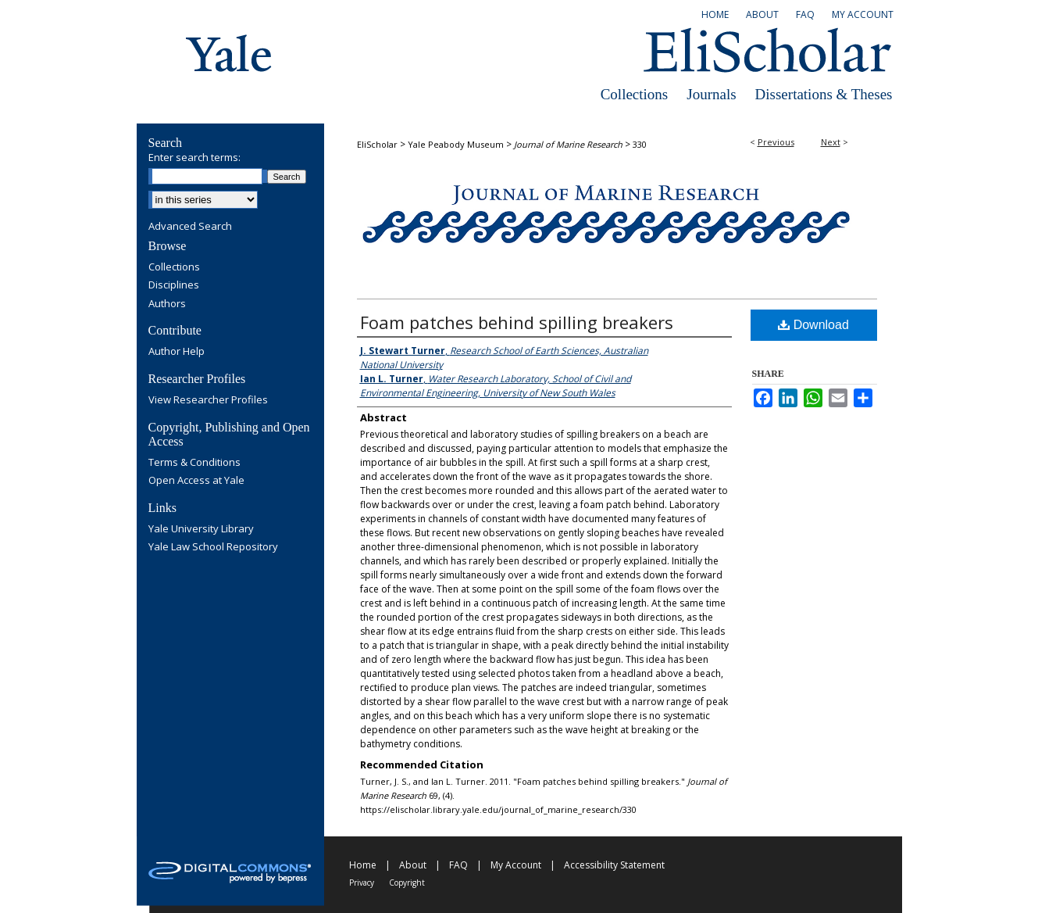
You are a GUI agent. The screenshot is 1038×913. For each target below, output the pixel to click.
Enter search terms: (194, 157)
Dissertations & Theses (824, 94)
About (412, 865)
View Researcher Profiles (208, 400)
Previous (776, 142)
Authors (167, 304)
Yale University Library (201, 529)
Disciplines (173, 285)
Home (362, 865)
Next (830, 142)
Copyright (407, 882)
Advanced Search (190, 226)
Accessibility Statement (614, 865)
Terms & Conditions (194, 462)
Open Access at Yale (196, 480)
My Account (515, 865)
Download (813, 324)
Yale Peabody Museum (456, 144)
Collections (635, 94)
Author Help (176, 352)
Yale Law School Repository (213, 547)
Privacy (361, 882)
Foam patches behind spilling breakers (516, 322)
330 (640, 144)
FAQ (458, 865)
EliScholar (377, 144)
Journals (711, 94)
